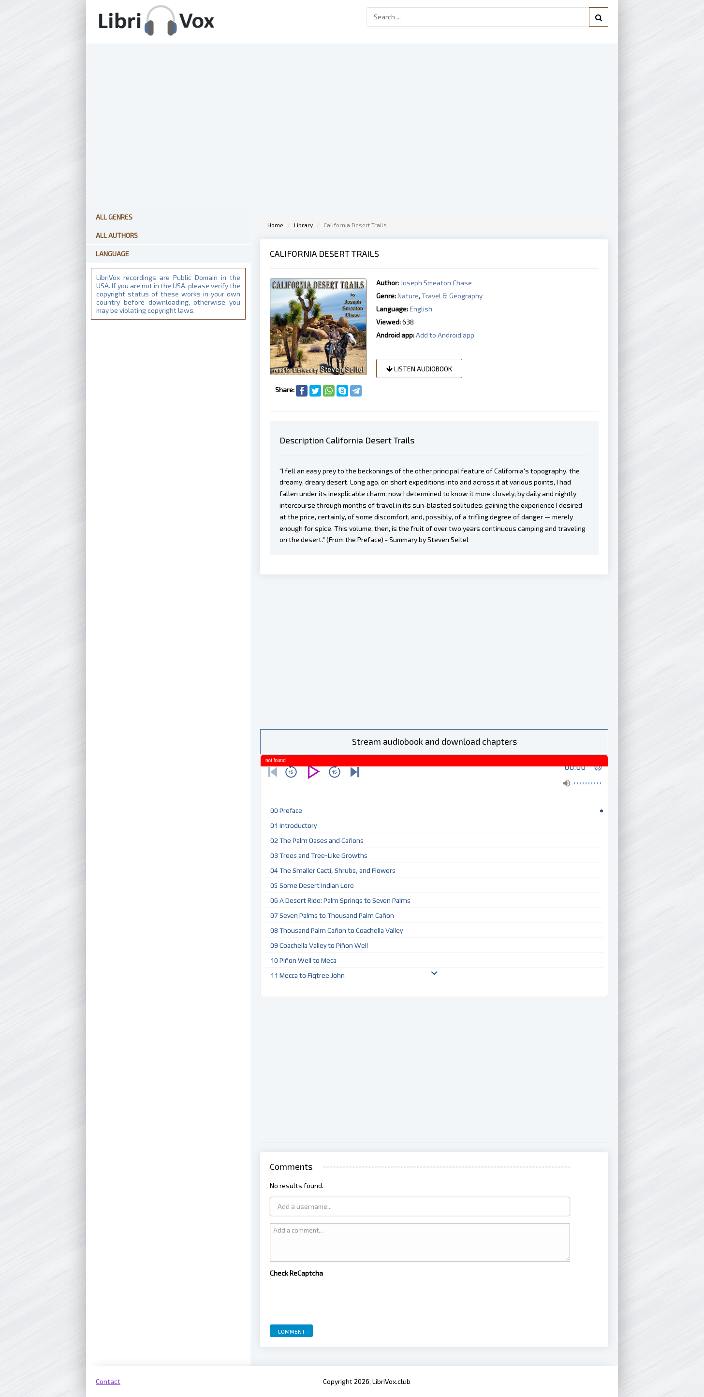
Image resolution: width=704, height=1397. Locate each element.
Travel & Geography (452, 296)
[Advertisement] (434, 652)
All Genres (114, 217)
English (421, 309)
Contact (108, 1381)
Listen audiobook (419, 369)
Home (275, 224)
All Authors (117, 235)
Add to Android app (445, 335)
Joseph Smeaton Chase (436, 283)
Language (112, 254)
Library (303, 224)
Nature (408, 296)
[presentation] (343, 1298)
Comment (291, 1331)
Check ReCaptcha (296, 1273)
